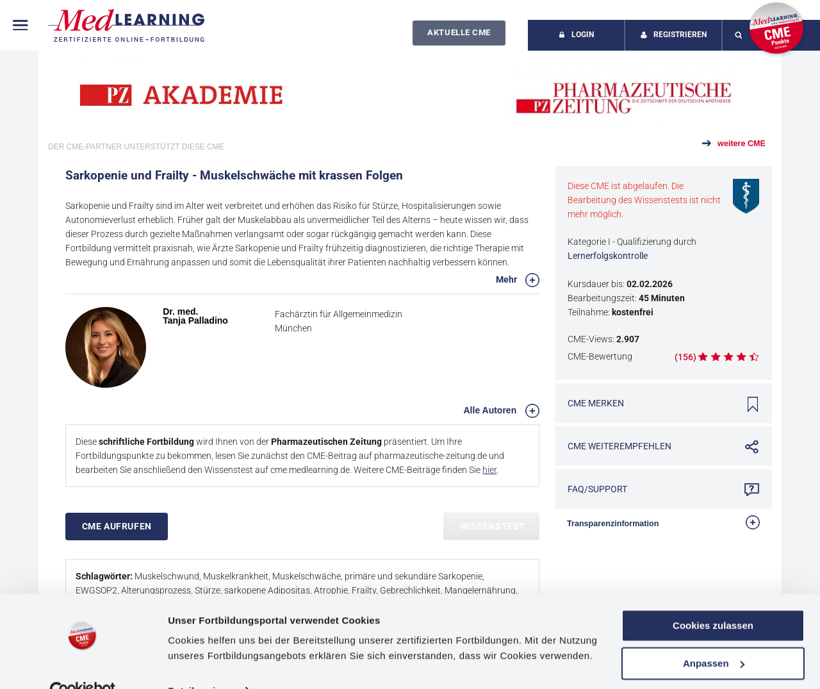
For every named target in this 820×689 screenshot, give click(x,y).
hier (489, 470)
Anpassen (713, 635)
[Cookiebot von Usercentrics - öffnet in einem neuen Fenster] (83, 664)
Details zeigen (200, 663)
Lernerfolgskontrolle (608, 256)
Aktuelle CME (458, 32)
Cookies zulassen (713, 598)
